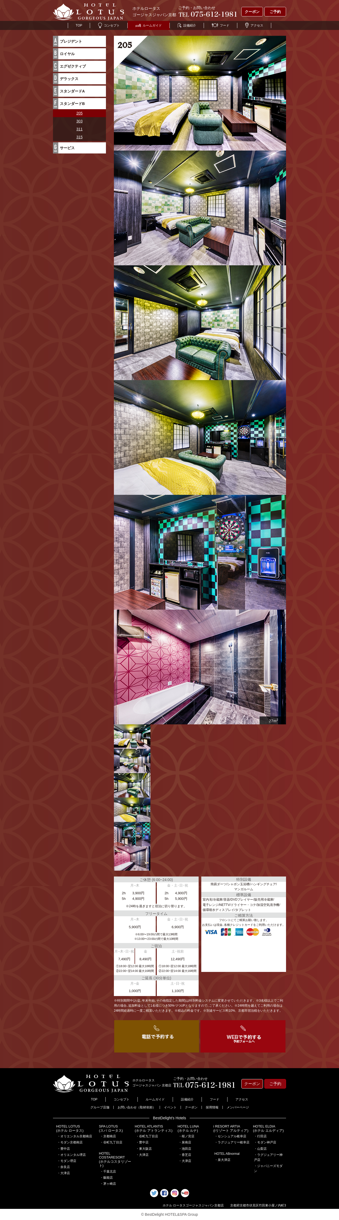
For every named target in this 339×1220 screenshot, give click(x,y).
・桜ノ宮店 (186, 1136)
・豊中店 (63, 1149)
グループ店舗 (99, 1107)
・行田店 (260, 1136)
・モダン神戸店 (265, 1142)
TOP (79, 25)
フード (220, 25)
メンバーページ (238, 1107)
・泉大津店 (222, 1160)
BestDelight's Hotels (169, 1118)
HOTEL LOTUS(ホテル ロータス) (69, 1128)
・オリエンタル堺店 (71, 1155)
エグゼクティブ (73, 66)
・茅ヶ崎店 (108, 1184)
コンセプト (109, 25)
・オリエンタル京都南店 (74, 1136)
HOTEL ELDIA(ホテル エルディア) (268, 1128)
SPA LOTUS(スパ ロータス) (111, 1128)
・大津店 (63, 1173)
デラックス (69, 79)
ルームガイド (149, 25)
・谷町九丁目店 (111, 1142)
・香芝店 (185, 1155)
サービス (67, 148)
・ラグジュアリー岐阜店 (232, 1142)
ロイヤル (67, 54)
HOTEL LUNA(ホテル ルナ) (188, 1128)
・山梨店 (260, 1149)
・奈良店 (63, 1167)
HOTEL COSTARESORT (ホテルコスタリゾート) (115, 1159)
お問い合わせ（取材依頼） (137, 1107)
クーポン (252, 12)
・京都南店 (108, 1136)
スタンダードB (72, 104)
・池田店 (185, 1149)
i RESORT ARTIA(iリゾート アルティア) (230, 1128)
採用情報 (212, 1107)
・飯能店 (106, 1177)
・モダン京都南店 (70, 1142)
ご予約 (275, 12)
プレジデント (71, 41)
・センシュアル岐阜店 (230, 1136)
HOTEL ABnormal (227, 1154)
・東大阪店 (144, 1149)
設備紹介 (187, 25)
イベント (170, 1107)
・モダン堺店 (66, 1161)
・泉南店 (185, 1142)
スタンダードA (72, 91)
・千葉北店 (108, 1171)
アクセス (254, 25)
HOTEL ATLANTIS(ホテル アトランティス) (153, 1128)
